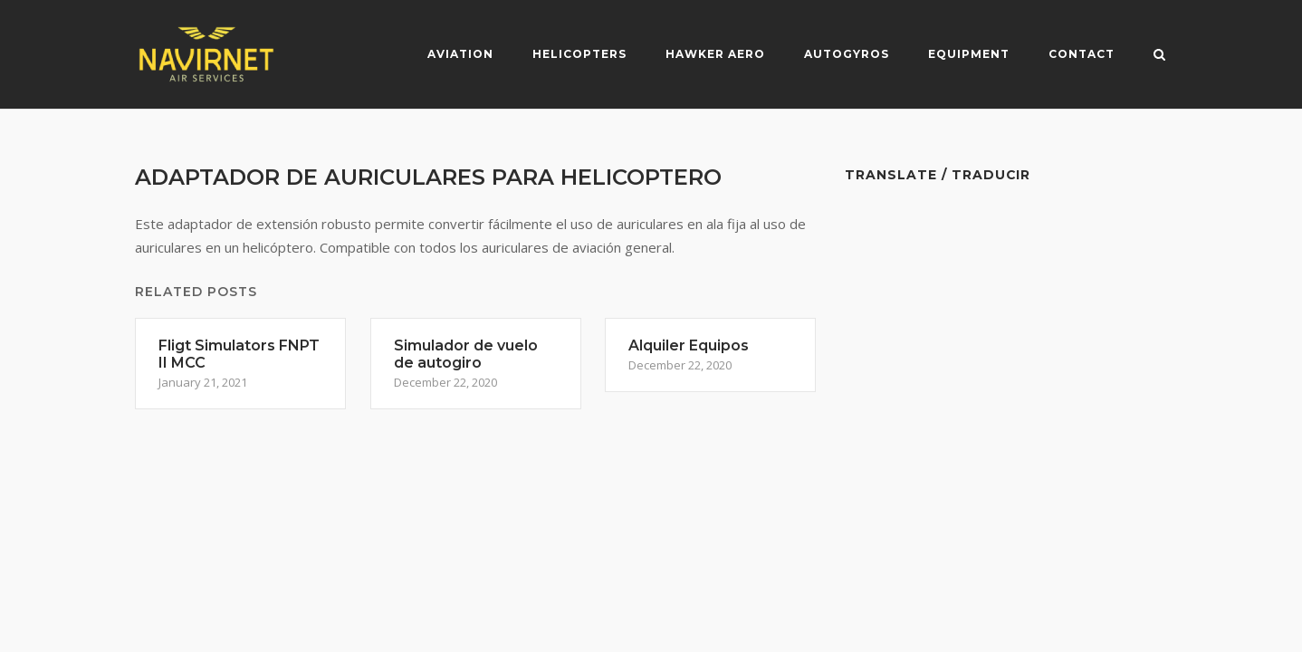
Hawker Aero (715, 54)
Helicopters (579, 54)
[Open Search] (1159, 56)
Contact (1081, 54)
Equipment (969, 54)
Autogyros (846, 54)
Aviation (460, 54)
